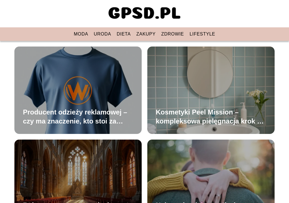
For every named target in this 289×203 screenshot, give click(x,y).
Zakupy (146, 34)
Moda (81, 34)
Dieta (124, 34)
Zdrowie (172, 34)
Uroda (102, 34)
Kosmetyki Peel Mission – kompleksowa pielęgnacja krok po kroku (210, 116)
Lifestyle (202, 34)
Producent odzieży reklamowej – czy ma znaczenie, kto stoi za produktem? (75, 116)
